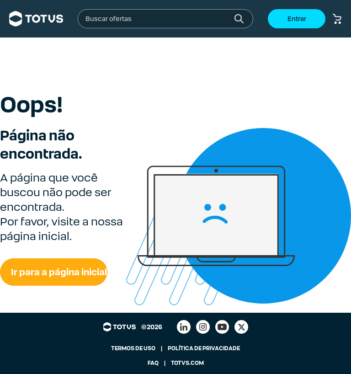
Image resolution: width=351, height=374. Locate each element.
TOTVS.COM (187, 363)
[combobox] (158, 19)
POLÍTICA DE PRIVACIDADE (204, 348)
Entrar (296, 18)
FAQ (153, 363)
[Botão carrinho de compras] (337, 19)
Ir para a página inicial (59, 272)
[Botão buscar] (239, 19)
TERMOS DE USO (133, 348)
